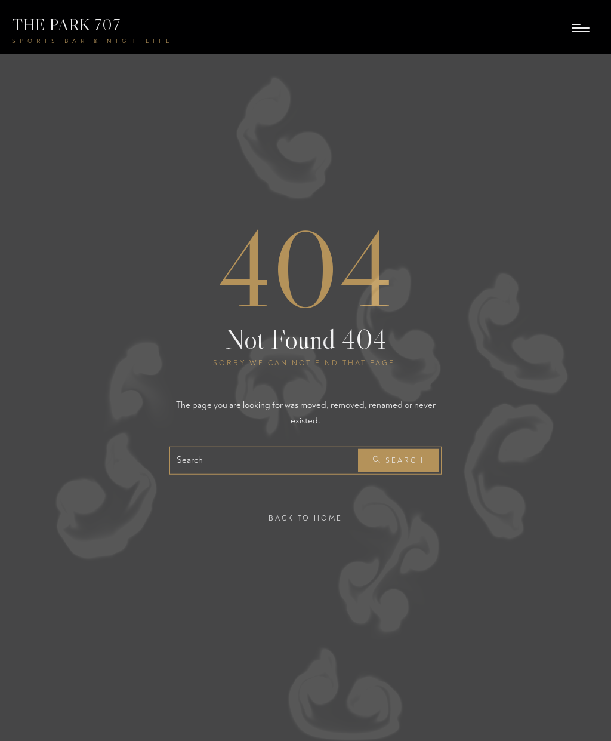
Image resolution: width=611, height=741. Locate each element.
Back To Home (305, 518)
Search (398, 460)
